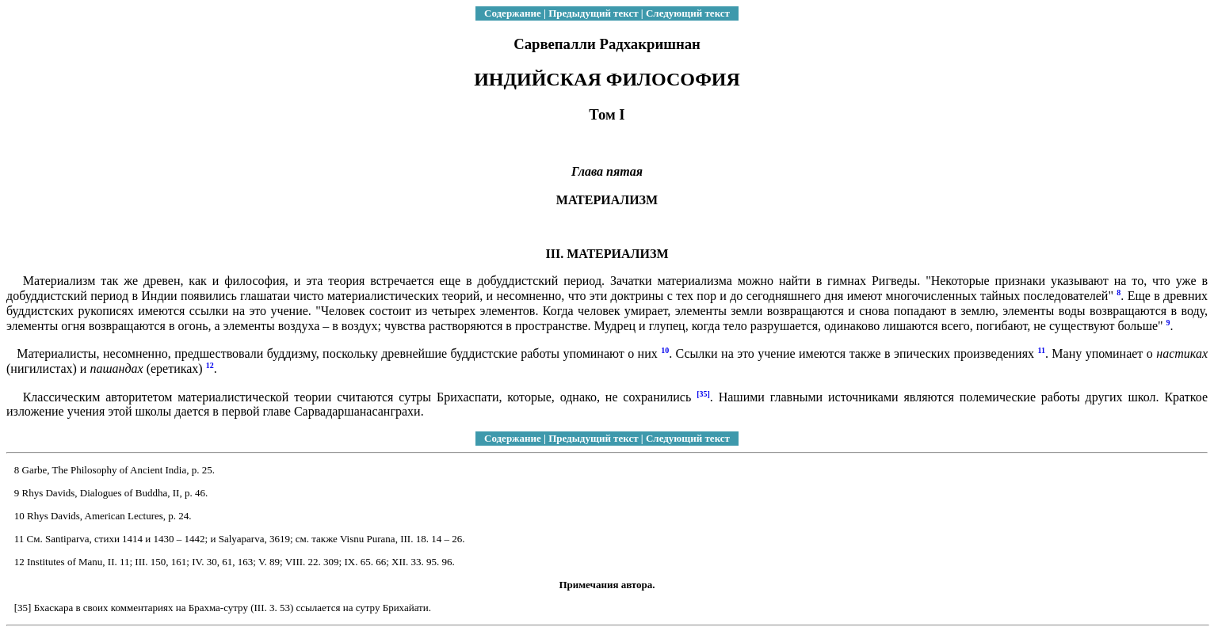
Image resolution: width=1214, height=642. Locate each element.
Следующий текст (688, 13)
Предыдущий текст (593, 13)
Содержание (512, 13)
